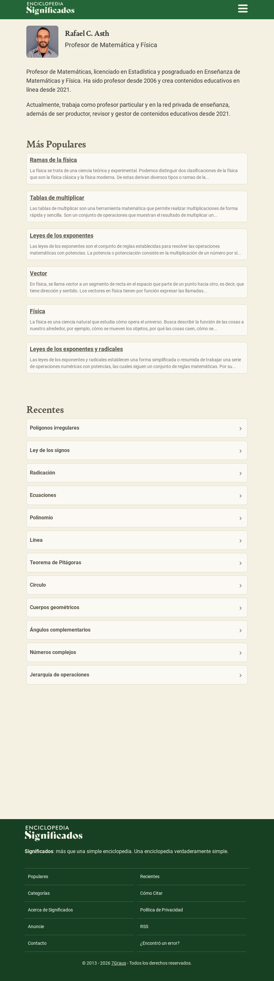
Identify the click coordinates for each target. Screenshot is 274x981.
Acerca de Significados (50, 909)
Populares (38, 876)
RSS (144, 926)
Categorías (39, 893)
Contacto (37, 943)
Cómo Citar (151, 893)
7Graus (118, 963)
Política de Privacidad (161, 909)
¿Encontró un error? (160, 943)
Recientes (149, 876)
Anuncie (36, 926)
